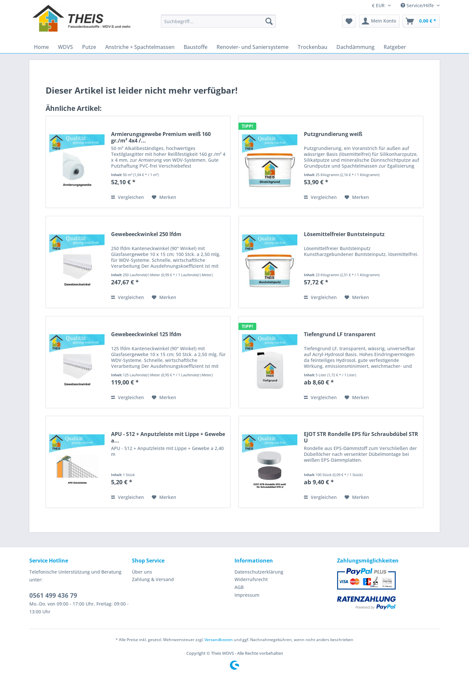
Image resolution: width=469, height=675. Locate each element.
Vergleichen (127, 197)
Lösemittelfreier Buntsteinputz (344, 234)
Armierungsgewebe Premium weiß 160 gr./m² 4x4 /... (161, 137)
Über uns (142, 572)
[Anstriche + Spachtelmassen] (140, 47)
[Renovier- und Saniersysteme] (252, 47)
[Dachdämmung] (355, 47)
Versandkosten (219, 639)
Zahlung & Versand (153, 579)
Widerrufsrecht (251, 579)
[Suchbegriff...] (218, 21)
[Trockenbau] (312, 47)
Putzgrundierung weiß (333, 134)
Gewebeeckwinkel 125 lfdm (146, 334)
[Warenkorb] (421, 21)
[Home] (41, 47)
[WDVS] (65, 47)
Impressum (246, 595)
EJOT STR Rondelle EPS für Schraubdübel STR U (361, 437)
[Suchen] (269, 21)
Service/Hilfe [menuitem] (418, 5)
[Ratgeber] (395, 47)
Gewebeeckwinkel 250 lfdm (146, 234)
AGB (239, 587)
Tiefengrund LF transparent (340, 334)
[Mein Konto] (379, 21)
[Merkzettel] (349, 21)
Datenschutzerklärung (258, 572)
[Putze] (89, 47)
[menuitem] (218, 24)
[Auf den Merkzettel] (164, 197)
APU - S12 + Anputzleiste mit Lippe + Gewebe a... (168, 437)
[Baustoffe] (195, 47)
